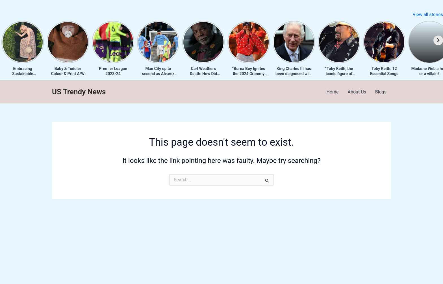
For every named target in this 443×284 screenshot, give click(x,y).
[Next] (438, 40)
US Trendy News (79, 92)
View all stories (427, 14)
